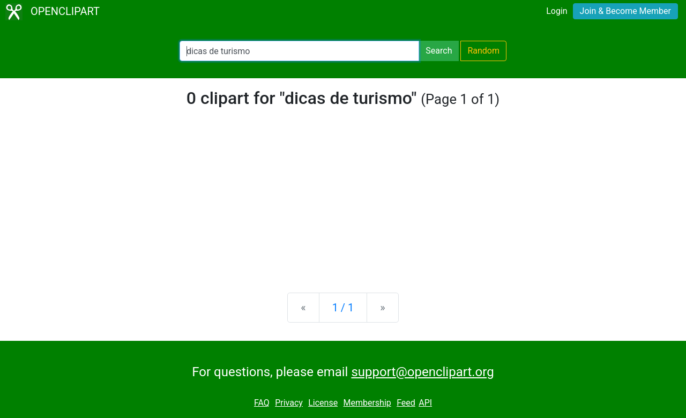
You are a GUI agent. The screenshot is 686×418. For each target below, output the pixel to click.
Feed (406, 403)
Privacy (289, 403)
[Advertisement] (343, 200)
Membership (367, 403)
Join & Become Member (625, 11)
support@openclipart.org (422, 371)
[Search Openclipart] (299, 51)
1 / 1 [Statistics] (343, 307)
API (425, 403)
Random (483, 51)
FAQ (262, 403)
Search (439, 51)
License (323, 403)
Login (556, 11)
